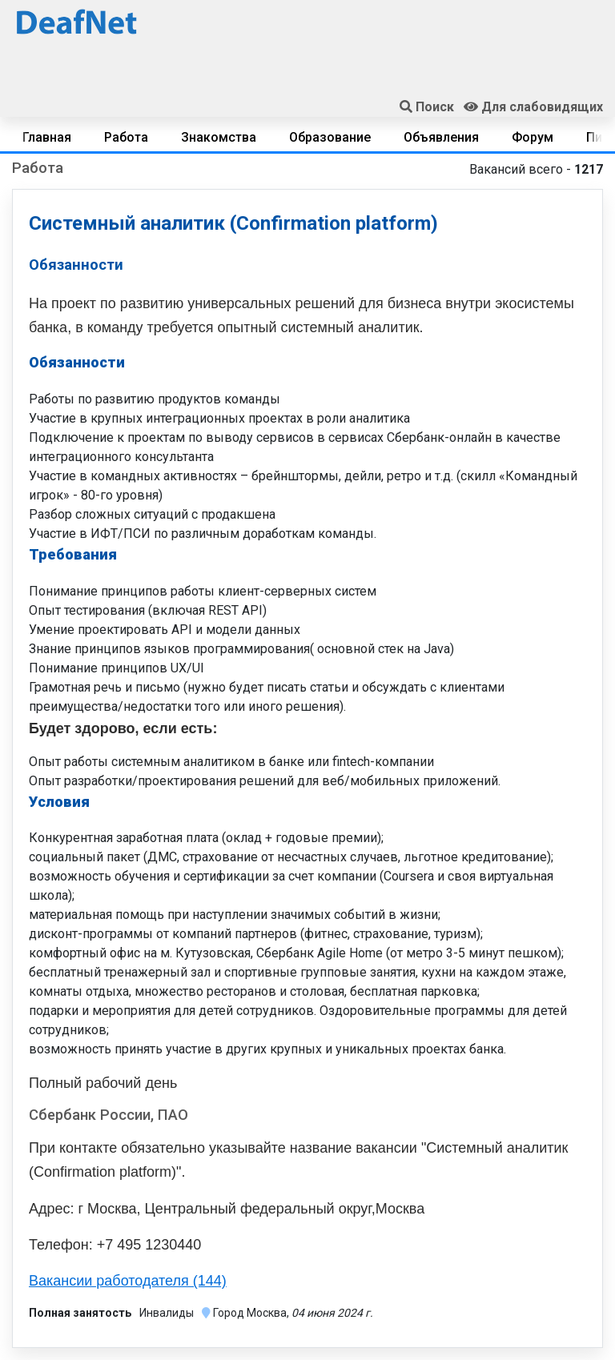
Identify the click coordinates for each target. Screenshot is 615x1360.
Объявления (441, 137)
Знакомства (218, 137)
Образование (330, 137)
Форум (532, 137)
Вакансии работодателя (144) (128, 1281)
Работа (126, 137)
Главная (46, 137)
